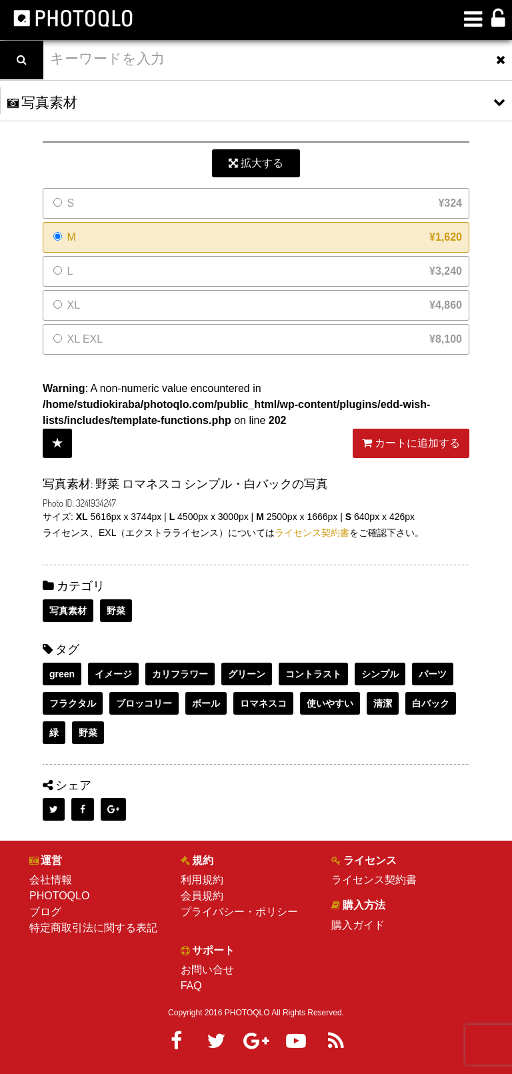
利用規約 (202, 879)
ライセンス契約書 (312, 532)
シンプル (380, 674)
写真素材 (68, 610)
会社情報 (50, 879)
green (62, 674)
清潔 (382, 703)
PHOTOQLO (59, 895)
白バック (430, 703)
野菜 (116, 610)
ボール (206, 703)
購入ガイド (358, 925)
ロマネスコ (263, 703)
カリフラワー (180, 674)
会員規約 (202, 895)
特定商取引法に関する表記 (93, 927)
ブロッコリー (144, 703)
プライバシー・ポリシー (239, 911)
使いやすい (330, 703)
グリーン (246, 674)
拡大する (256, 163)
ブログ (45, 911)
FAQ (191, 985)
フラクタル (72, 703)
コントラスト (313, 674)
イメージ (113, 674)
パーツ (433, 674)
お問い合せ (207, 969)
